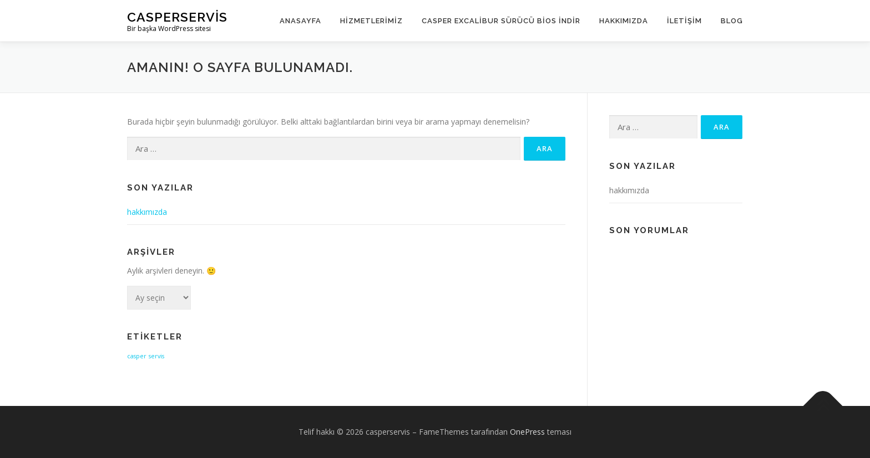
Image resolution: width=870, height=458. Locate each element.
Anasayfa (300, 21)
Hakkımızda (623, 21)
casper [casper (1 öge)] (136, 356)
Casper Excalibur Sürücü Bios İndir (501, 21)
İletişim (684, 21)
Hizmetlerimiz (371, 21)
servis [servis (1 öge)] (156, 356)
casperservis (177, 16)
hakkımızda (147, 212)
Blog (732, 21)
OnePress (527, 431)
